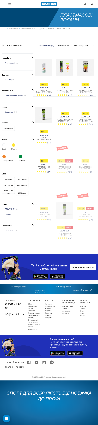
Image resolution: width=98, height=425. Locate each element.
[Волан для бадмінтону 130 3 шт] (43, 68)
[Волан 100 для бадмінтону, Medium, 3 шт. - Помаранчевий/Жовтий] (85, 68)
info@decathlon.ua (14, 314)
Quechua (83, 306)
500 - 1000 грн (22, 185)
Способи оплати (34, 313)
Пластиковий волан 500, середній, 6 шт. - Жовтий (44, 167)
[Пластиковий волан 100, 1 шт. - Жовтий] (64, 154)
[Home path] (6, 29)
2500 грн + (22, 193)
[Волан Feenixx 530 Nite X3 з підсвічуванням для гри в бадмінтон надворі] (64, 68)
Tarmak (82, 309)
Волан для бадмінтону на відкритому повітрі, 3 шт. (85, 215)
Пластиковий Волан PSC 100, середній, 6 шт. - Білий (65, 234)
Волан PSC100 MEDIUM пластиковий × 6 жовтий (43, 215)
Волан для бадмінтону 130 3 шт (43, 91)
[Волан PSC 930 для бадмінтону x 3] (64, 106)
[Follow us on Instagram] (44, 362)
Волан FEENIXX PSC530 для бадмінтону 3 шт (85, 167)
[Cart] (91, 4)
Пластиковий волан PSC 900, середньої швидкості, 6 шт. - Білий (85, 120)
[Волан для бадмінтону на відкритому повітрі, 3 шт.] (85, 202)
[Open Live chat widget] (6, 418)
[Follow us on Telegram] (52, 362)
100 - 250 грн (22, 180)
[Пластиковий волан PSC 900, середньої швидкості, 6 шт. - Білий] (85, 106)
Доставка (31, 311)
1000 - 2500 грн (8, 192)
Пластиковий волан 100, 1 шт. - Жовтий (65, 167)
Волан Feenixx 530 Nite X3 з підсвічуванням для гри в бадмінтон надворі (64, 91)
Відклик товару (68, 306)
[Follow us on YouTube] (36, 362)
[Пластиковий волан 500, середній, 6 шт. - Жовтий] (43, 154)
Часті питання (33, 322)
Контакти (48, 304)
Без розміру (8, 128)
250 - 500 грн (8, 185)
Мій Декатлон (50, 306)
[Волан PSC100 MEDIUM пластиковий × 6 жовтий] (43, 202)
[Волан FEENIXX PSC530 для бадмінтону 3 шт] (85, 154)
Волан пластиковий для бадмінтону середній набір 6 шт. (44, 138)
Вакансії (48, 308)
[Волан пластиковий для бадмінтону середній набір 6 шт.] (43, 115)
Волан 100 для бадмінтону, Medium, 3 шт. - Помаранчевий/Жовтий (86, 91)
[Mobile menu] (10, 4)
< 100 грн (8, 180)
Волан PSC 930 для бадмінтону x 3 (65, 120)
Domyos (82, 315)
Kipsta (82, 313)
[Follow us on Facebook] (28, 362)
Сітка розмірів (33, 320)
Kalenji (82, 311)
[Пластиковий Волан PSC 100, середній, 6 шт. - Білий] (64, 211)
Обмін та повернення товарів (32, 306)
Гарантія (65, 313)
